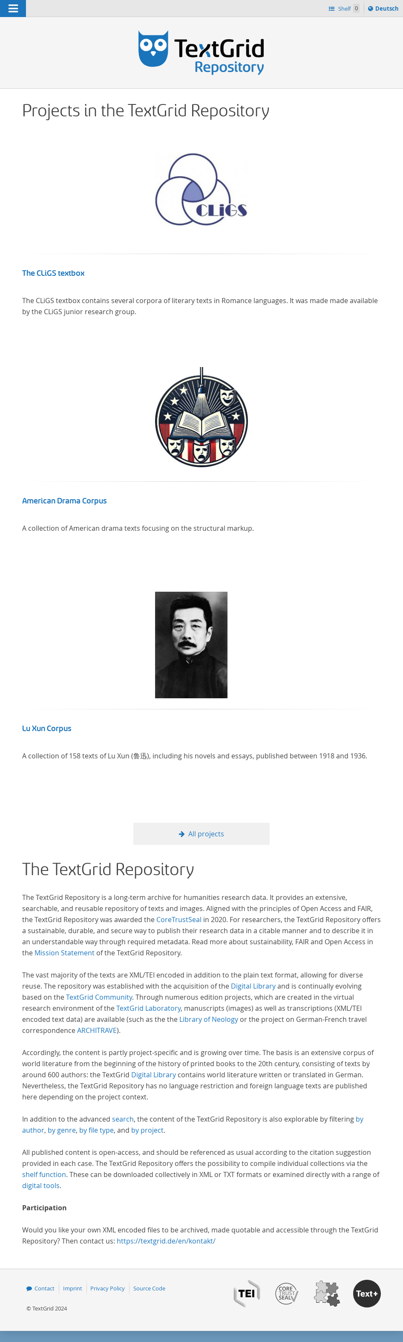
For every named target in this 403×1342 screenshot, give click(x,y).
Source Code (149, 1288)
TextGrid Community (99, 997)
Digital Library (253, 986)
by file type (96, 1130)
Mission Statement (65, 952)
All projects (206, 834)
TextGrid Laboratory (148, 1008)
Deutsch (388, 10)
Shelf (348, 8)
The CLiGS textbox (53, 273)
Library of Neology (208, 1019)
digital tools (41, 1185)
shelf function (44, 1174)
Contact (45, 1288)
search (123, 1119)
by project (147, 1130)
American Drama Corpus (64, 501)
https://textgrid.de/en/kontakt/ (166, 1241)
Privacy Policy (107, 1288)
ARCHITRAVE (97, 1030)
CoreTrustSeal (179, 919)
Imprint (72, 1288)
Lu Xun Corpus (47, 728)
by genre (62, 1130)
